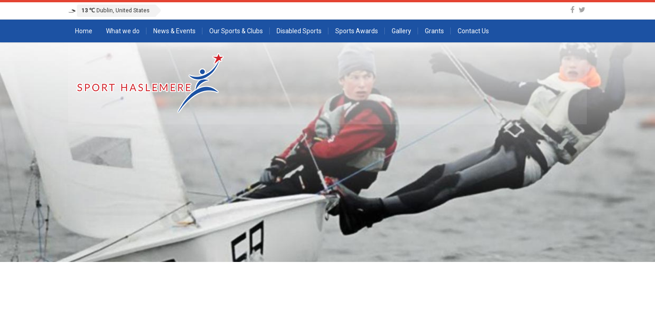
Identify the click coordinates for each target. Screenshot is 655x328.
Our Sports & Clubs (236, 31)
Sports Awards (356, 31)
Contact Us (473, 31)
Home (83, 31)
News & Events (174, 31)
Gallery (401, 31)
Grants (434, 31)
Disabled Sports (299, 31)
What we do (123, 31)
